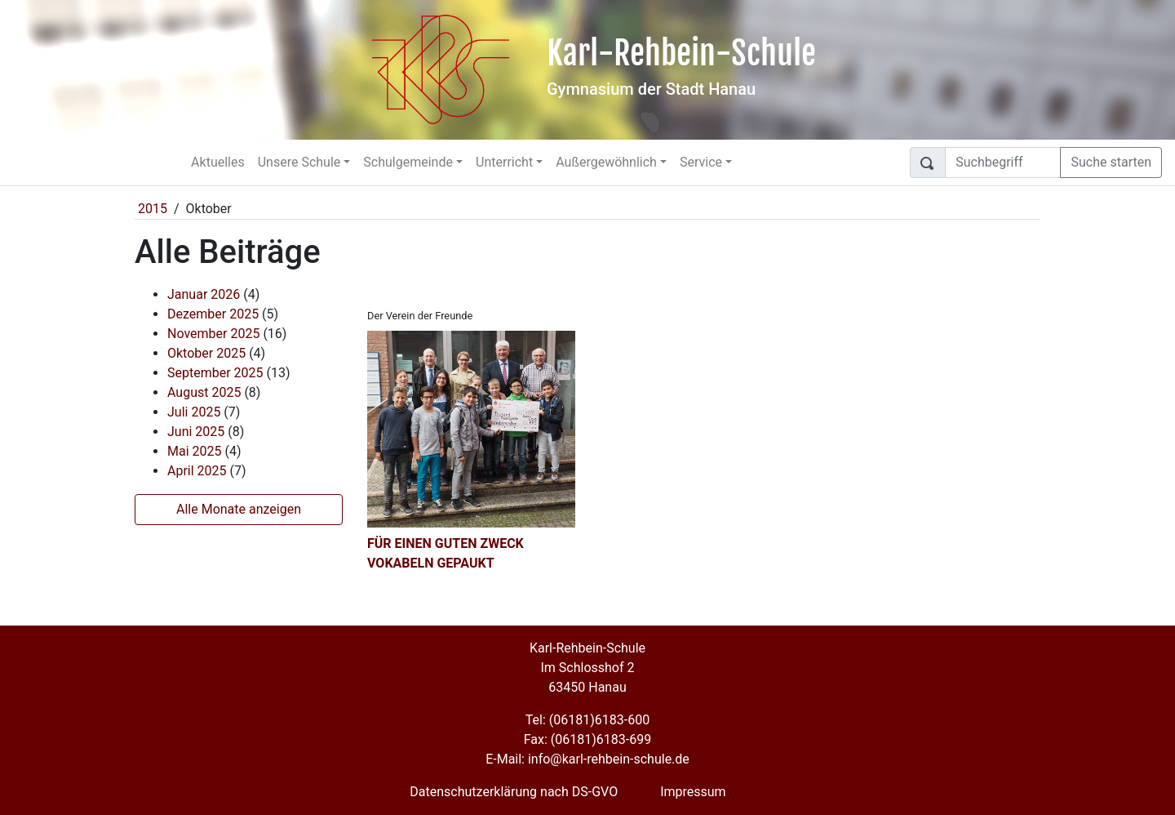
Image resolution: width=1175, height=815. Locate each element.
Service (701, 162)
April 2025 (197, 471)
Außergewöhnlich (606, 162)
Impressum (693, 791)
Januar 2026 (203, 294)
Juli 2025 (193, 412)
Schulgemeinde (408, 162)
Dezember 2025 (213, 314)
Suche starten (1111, 162)
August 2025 (204, 392)
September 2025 (215, 373)
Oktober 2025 (206, 353)
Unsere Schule (299, 162)
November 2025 (213, 333)
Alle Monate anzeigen (238, 509)
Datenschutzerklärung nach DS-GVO (514, 791)
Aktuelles (218, 162)
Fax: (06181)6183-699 (587, 739)
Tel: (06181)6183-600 (587, 720)
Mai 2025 (194, 451)
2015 (152, 208)
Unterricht (504, 162)
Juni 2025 (195, 431)
